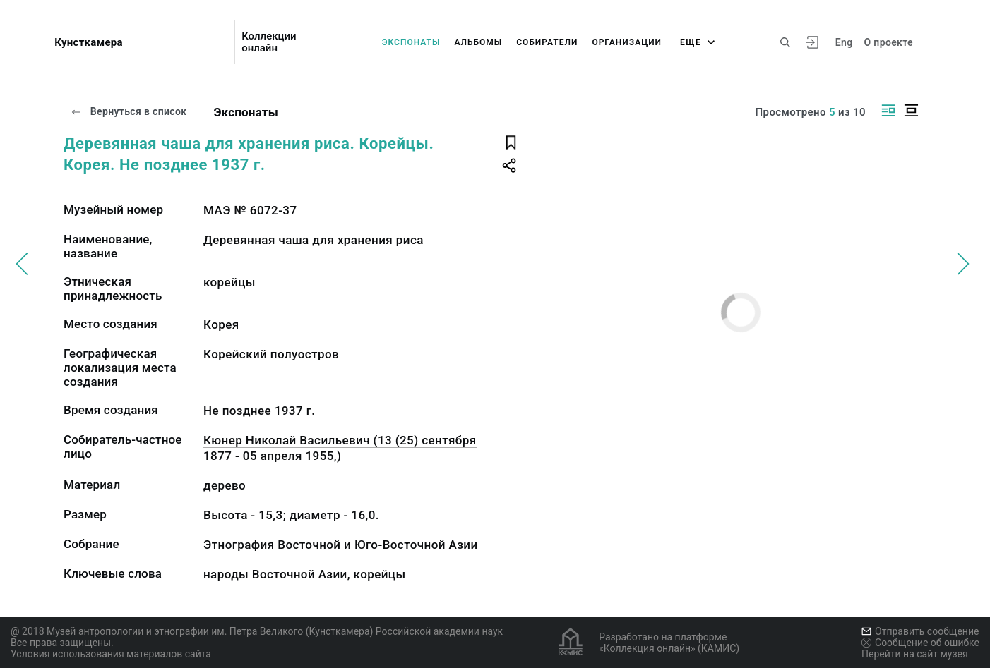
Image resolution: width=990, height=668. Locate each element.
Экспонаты (411, 42)
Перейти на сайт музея (914, 654)
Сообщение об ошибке (920, 642)
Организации (627, 42)
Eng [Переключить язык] (844, 42)
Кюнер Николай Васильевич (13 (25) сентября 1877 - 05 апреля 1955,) (340, 448)
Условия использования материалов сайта (111, 654)
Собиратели (547, 42)
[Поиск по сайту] (785, 42)
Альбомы (478, 42)
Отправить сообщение (920, 631)
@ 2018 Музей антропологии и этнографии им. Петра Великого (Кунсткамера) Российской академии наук (257, 631)
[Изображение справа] (888, 110)
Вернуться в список (128, 111)
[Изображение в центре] (911, 110)
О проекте (888, 42)
